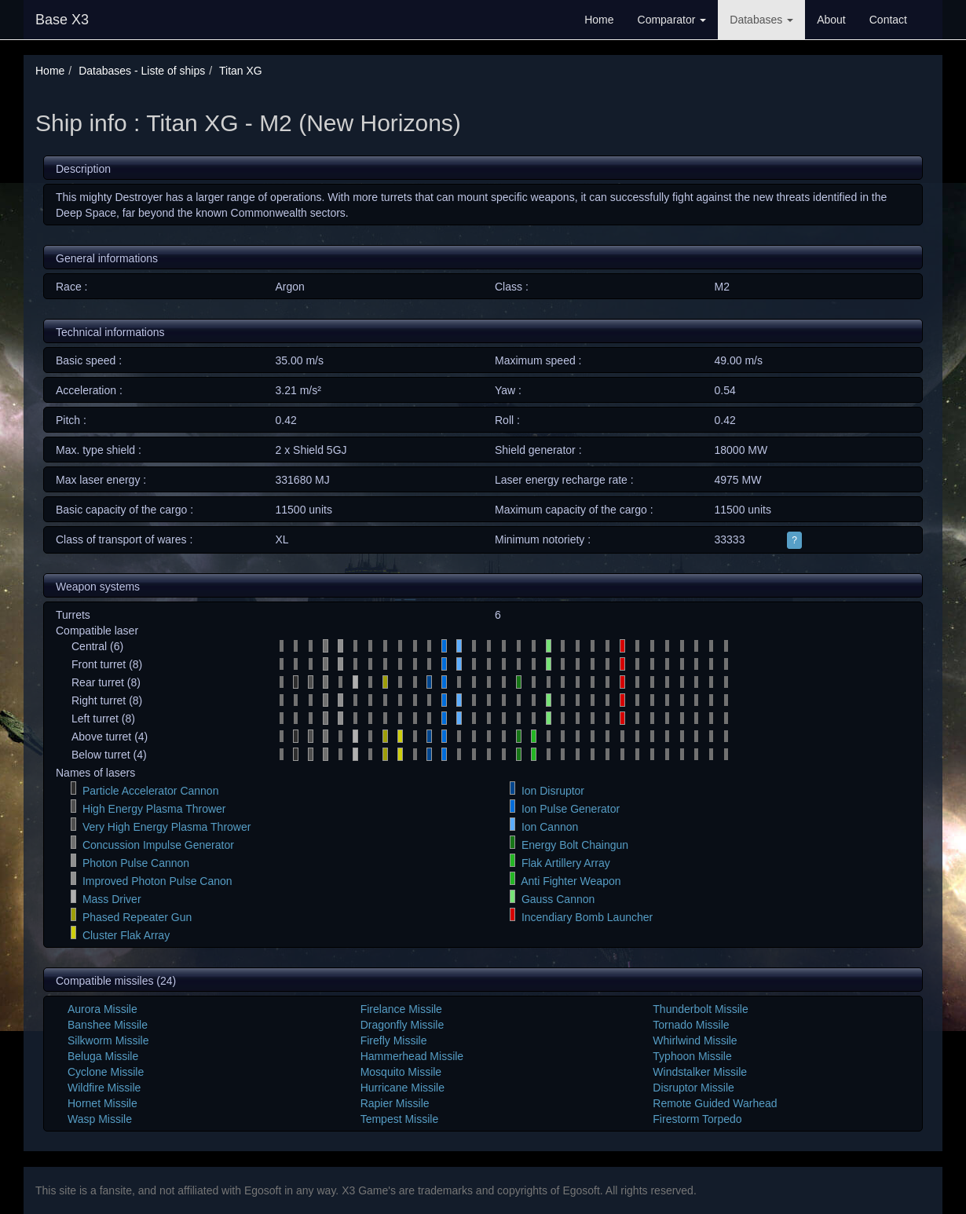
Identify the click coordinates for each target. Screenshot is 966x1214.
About (831, 19)
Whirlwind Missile (695, 1040)
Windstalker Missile (700, 1072)
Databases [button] (761, 19)
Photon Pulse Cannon (135, 863)
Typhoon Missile (692, 1056)
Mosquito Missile (400, 1072)
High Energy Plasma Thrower (154, 809)
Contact (888, 19)
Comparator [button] (672, 19)
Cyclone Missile (106, 1072)
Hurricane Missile (402, 1087)
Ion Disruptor (552, 790)
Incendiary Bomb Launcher (587, 917)
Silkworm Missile (108, 1040)
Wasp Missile (100, 1119)
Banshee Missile (108, 1024)
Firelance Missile (401, 1009)
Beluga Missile (103, 1056)
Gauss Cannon (558, 899)
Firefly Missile (393, 1040)
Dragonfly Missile (402, 1024)
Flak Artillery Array (565, 863)
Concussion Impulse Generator (158, 845)
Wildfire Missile (104, 1087)
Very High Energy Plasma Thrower (166, 827)
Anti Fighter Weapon (570, 881)
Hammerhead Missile (411, 1056)
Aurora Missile (102, 1009)
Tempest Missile (399, 1119)
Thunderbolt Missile (700, 1009)
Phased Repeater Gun (137, 917)
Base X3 (62, 19)
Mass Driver (111, 899)
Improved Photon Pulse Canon (157, 881)
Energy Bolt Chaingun (574, 845)
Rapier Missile (395, 1103)
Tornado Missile (691, 1024)
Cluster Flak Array (126, 935)
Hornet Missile (102, 1103)
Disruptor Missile (693, 1087)
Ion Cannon (549, 827)
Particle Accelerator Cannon (150, 790)
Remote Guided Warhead (715, 1103)
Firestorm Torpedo (697, 1119)
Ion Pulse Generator (570, 809)
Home (598, 19)
